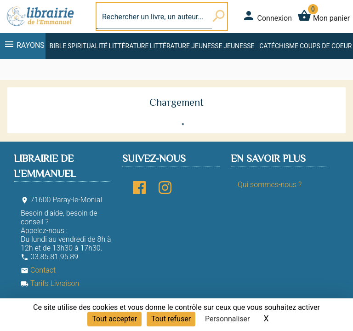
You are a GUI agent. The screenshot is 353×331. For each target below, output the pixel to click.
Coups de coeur (326, 46)
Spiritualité (88, 46)
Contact (38, 270)
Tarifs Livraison (50, 283)
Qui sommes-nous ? (270, 184)
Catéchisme (278, 46)
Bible (57, 46)
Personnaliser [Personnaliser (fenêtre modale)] (227, 318)
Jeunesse (238, 46)
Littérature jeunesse (186, 46)
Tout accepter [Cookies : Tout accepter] (114, 318)
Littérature (129, 46)
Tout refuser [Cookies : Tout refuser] (171, 318)
